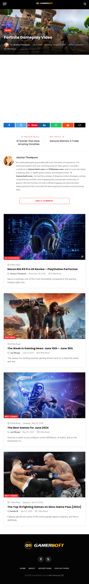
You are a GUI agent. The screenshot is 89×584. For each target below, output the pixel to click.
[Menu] (5, 4)
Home (23, 568)
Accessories (12, 258)
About (32, 568)
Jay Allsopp (15, 353)
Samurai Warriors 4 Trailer (64, 140)
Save (34, 125)
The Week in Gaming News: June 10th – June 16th (40, 348)
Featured (10, 337)
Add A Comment (44, 201)
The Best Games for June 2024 (28, 427)
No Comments (76, 45)
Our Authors (61, 568)
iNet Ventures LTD (56, 575)
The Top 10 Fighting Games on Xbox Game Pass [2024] (44, 507)
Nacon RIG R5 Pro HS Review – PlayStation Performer (42, 269)
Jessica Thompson (21, 45)
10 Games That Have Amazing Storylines (28, 142)
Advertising (45, 568)
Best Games (11, 416)
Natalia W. (14, 511)
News (8, 30)
